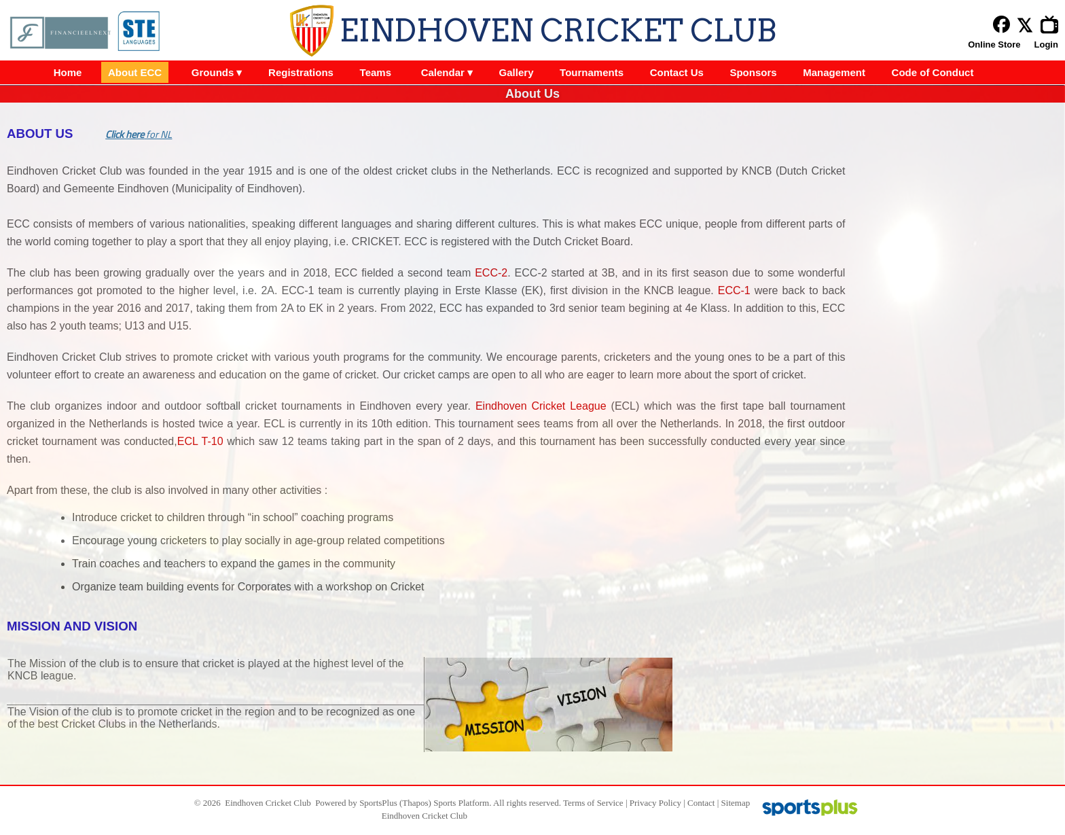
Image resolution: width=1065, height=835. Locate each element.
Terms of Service (593, 803)
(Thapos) (415, 803)
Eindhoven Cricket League (541, 406)
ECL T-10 (200, 441)
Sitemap (736, 803)
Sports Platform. (462, 803)
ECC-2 (491, 273)
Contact (701, 803)
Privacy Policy (655, 803)
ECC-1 (734, 290)
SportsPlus (378, 803)
